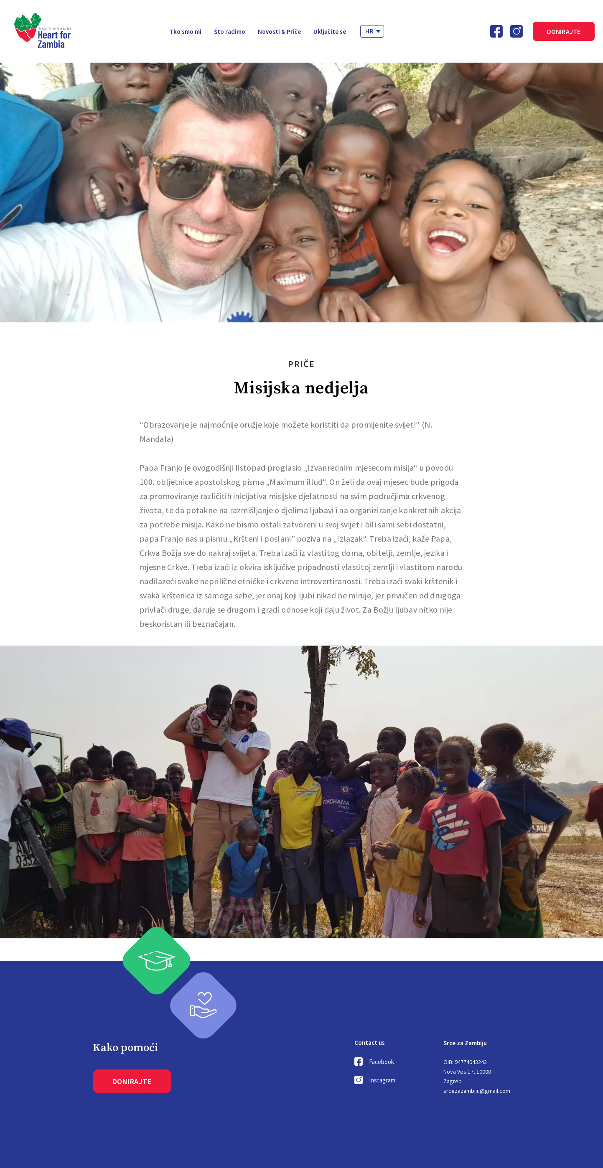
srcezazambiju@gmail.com (476, 1091)
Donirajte (564, 31)
